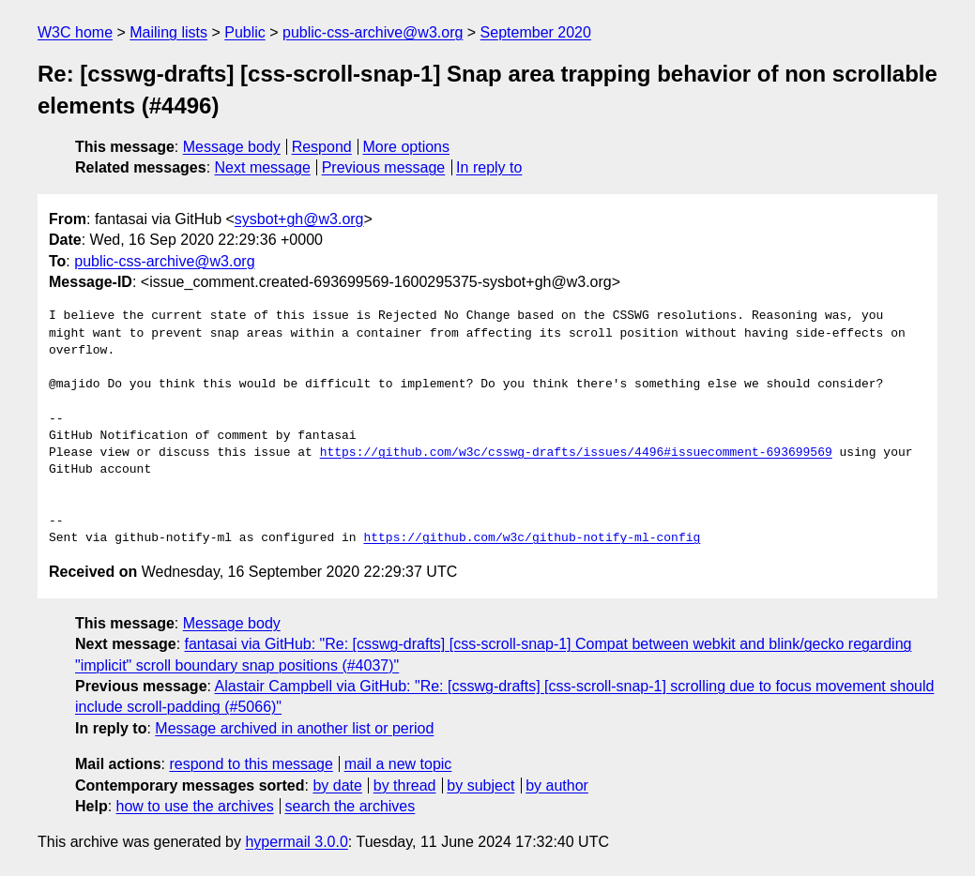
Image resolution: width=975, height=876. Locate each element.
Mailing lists (168, 32)
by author (557, 785)
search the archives (350, 806)
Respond (322, 147)
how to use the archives (195, 806)
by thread (404, 785)
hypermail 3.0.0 (296, 842)
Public (245, 32)
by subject (480, 785)
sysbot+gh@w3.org (299, 219)
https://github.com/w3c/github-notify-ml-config (531, 538)
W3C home (75, 32)
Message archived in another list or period (294, 728)
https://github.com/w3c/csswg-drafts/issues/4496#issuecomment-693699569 (576, 453)
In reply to (489, 167)
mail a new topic (398, 764)
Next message (263, 167)
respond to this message (250, 764)
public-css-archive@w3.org (372, 32)
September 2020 (535, 32)
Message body (232, 147)
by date (336, 785)
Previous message (384, 167)
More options (406, 147)
